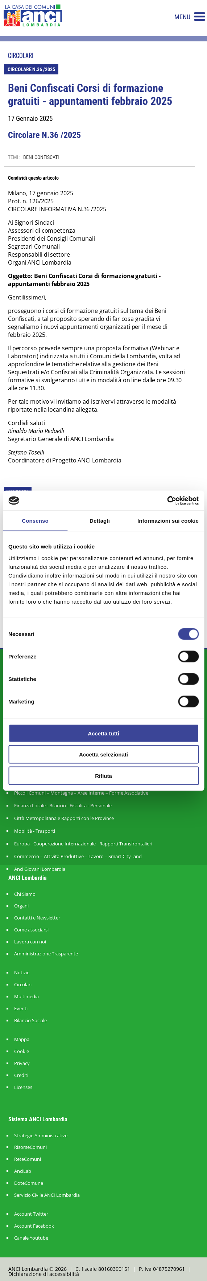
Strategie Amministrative (40, 1135)
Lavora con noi (30, 941)
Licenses (23, 1087)
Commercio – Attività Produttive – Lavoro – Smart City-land (78, 856)
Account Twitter (31, 1214)
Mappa (21, 1039)
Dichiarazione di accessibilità (43, 1273)
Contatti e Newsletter (37, 917)
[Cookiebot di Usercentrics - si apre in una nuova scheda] (167, 500)
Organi (21, 905)
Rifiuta (103, 775)
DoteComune (28, 1183)
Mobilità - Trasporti (34, 831)
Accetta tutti (103, 733)
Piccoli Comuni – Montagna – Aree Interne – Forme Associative (81, 793)
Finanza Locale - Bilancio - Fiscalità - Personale (63, 805)
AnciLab (22, 1171)
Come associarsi (31, 929)
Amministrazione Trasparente (46, 953)
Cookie (21, 1051)
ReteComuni (27, 1159)
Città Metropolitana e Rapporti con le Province (64, 818)
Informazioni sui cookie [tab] (168, 521)
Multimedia (26, 996)
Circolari (23, 984)
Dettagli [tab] (100, 521)
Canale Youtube (31, 1238)
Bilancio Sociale (30, 1020)
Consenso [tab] (35, 521)
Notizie (21, 972)
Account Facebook (34, 1226)
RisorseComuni (30, 1147)
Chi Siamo (25, 894)
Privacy (22, 1063)
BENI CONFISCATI (41, 157)
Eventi (21, 1008)
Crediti (21, 1075)
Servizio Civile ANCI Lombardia (47, 1195)
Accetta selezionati (103, 754)
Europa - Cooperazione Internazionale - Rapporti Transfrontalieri (83, 843)
